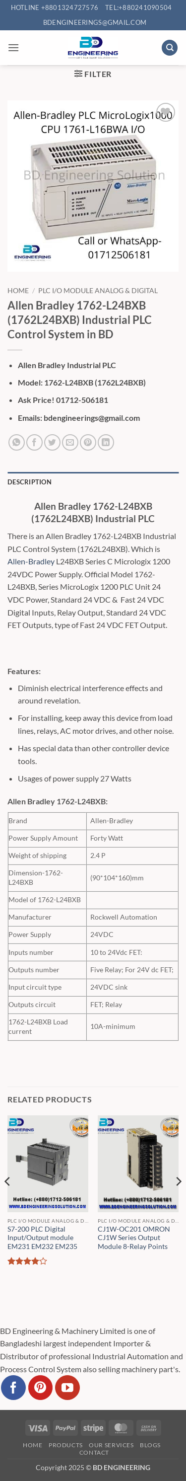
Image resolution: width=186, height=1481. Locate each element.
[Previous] (8, 1201)
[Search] (170, 48)
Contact (94, 1452)
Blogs (150, 1445)
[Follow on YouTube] (67, 1387)
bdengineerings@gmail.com (94, 22)
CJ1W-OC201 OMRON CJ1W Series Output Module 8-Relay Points (134, 1237)
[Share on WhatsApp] (16, 442)
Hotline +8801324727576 (55, 7)
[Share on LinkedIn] (106, 442)
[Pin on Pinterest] (88, 442)
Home (18, 291)
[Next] (178, 1201)
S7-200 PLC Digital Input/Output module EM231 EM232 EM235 (42, 1237)
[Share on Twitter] (52, 442)
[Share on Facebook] (34, 442)
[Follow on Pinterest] (40, 1387)
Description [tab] (29, 482)
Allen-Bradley (31, 561)
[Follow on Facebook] (13, 1387)
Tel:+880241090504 (138, 7)
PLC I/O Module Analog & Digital (98, 291)
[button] (13, 47)
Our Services (111, 1445)
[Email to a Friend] (70, 442)
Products (66, 1445)
